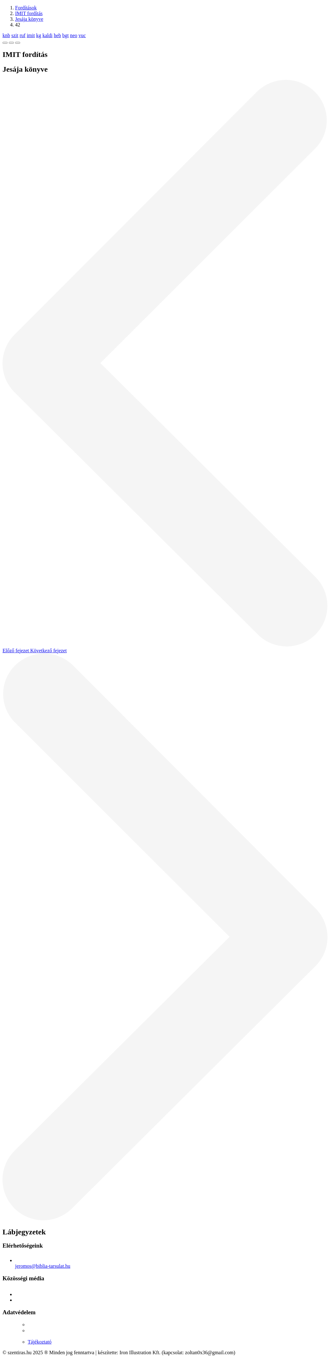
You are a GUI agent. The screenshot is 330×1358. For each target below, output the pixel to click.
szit (14, 35)
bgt (65, 35)
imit (31, 35)
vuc (82, 35)
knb (6, 35)
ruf (23, 35)
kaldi (48, 35)
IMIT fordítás (29, 13)
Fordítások (26, 7)
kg (38, 35)
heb (57, 35)
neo (73, 35)
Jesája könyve (29, 19)
